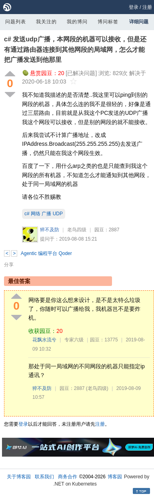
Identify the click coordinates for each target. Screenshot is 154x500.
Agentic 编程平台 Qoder (46, 253)
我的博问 (77, 21)
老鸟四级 (76, 230)
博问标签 (108, 21)
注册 (147, 7)
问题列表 (15, 21)
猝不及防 (49, 230)
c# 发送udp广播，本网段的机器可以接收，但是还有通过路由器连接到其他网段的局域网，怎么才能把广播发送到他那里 (75, 49)
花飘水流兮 (44, 340)
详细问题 (138, 21)
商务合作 (67, 477)
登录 (133, 7)
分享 (9, 264)
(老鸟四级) (97, 388)
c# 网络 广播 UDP (43, 213)
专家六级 (74, 340)
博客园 (115, 477)
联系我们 (44, 477)
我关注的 (46, 21)
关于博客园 (19, 477)
